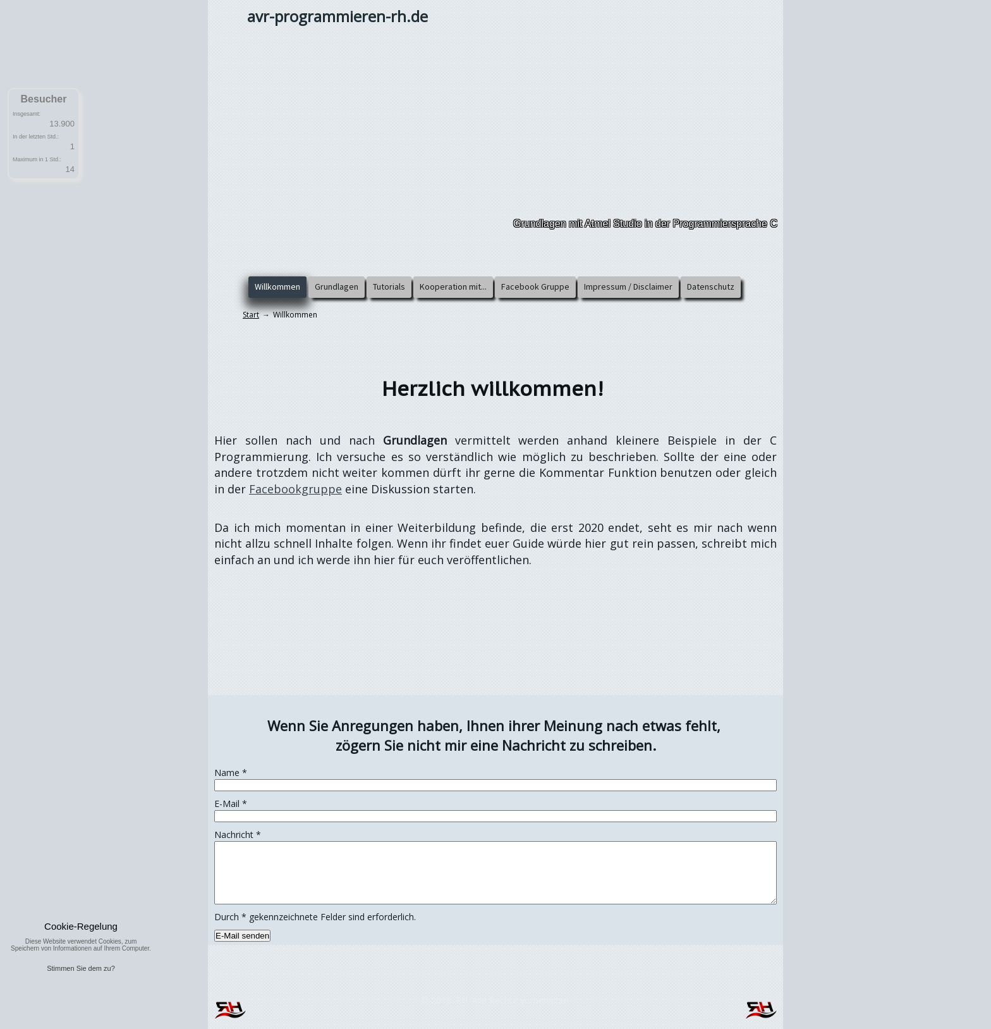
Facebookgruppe (295, 488)
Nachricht (237, 835)
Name (230, 773)
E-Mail (230, 804)
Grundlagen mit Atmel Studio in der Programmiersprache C (645, 223)
